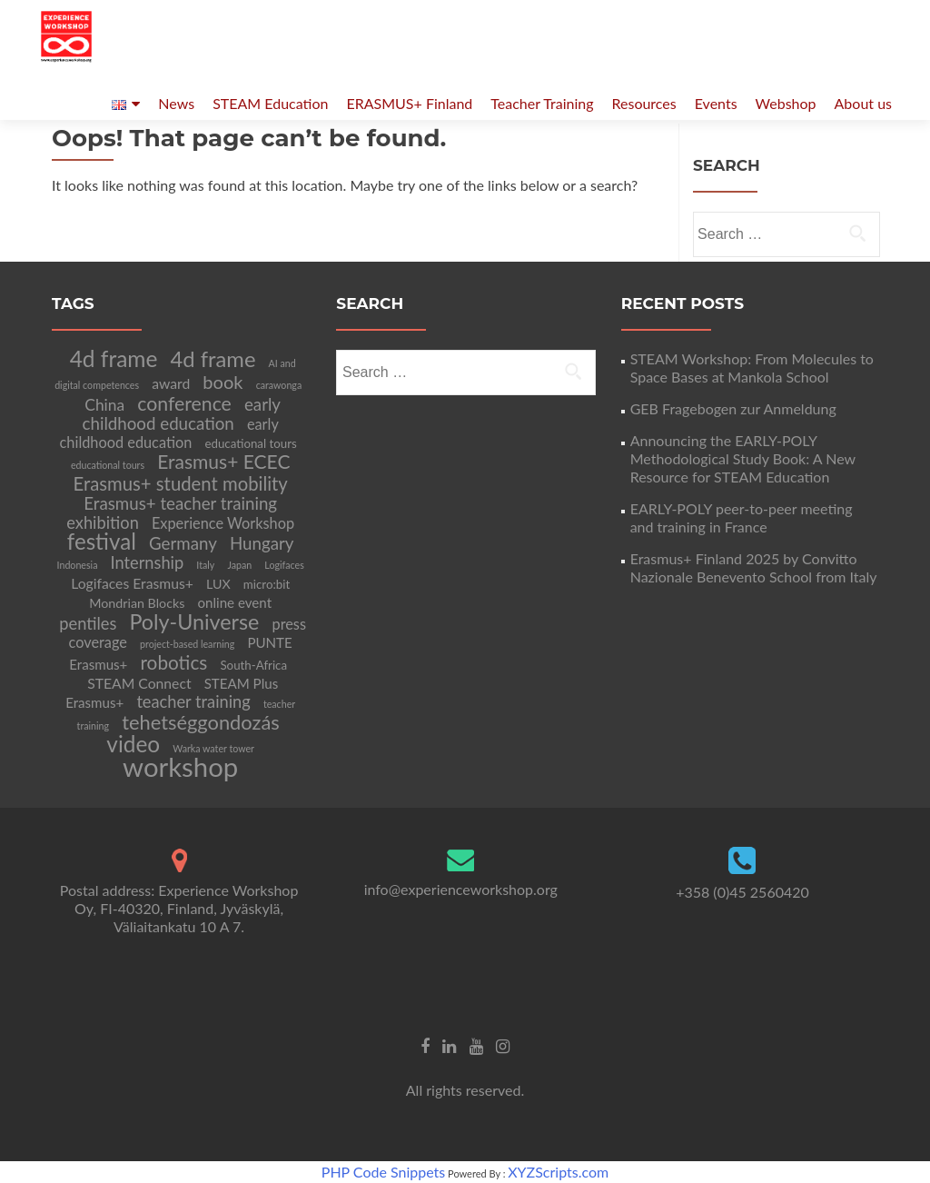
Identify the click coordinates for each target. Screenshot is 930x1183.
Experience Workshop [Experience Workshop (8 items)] (223, 523)
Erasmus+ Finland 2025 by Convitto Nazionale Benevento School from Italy (753, 567)
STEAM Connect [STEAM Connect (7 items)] (139, 682)
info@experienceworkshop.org (461, 889)
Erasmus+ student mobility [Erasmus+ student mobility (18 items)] (181, 483)
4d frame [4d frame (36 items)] (213, 359)
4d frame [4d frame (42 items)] (114, 358)
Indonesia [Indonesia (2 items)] (77, 565)
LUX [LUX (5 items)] (218, 584)
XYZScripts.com (558, 1171)
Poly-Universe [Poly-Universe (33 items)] (194, 621)
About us (863, 103)
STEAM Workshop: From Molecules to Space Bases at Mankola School (752, 367)
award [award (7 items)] (171, 383)
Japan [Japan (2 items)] (239, 565)
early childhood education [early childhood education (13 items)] (182, 413)
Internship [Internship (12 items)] (147, 562)
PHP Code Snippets (383, 1171)
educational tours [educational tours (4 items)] (250, 443)
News (176, 103)
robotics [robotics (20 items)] (173, 662)
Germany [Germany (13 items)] (183, 543)
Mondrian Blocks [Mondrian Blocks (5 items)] (136, 603)
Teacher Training (541, 103)
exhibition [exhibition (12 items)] (102, 522)
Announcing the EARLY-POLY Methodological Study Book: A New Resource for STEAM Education (743, 458)
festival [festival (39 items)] (101, 541)
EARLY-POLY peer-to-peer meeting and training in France (741, 517)
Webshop (786, 103)
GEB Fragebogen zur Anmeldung (733, 408)
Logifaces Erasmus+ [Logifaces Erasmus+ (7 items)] (132, 583)
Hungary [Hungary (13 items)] (262, 543)
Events (716, 103)
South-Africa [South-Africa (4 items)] (253, 665)
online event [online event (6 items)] (235, 602)
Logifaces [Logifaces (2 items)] (283, 565)
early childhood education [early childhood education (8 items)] (169, 433)
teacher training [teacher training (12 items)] (193, 701)
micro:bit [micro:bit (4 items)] (266, 584)
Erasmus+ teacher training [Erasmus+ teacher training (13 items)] (180, 503)
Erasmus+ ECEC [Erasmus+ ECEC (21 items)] (223, 461)
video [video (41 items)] (133, 744)
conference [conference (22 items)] (184, 403)
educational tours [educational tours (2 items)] (107, 465)
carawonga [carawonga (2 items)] (279, 385)
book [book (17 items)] (222, 382)
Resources (644, 103)
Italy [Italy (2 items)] (205, 565)
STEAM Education (270, 103)
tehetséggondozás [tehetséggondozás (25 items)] (201, 722)
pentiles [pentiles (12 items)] (87, 623)
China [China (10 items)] (104, 404)
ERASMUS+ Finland (409, 103)
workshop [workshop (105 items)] (180, 766)
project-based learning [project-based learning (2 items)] (187, 644)
